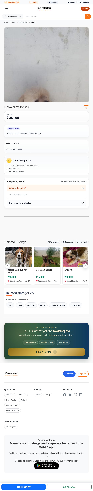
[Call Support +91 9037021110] (78, 2)
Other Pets (75, 305)
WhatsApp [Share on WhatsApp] (53, 242)
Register (82, 374)
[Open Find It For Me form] (46, 341)
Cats (20, 305)
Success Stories (12, 405)
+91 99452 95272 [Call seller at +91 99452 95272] (15, 171)
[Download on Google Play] (46, 465)
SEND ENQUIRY (24, 487)
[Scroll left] (7, 265)
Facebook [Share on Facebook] (68, 242)
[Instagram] (75, 394)
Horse (43, 305)
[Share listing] (86, 107)
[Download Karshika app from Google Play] (12, 2)
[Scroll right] (85, 265)
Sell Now (69, 374)
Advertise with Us (12, 410)
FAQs (23, 400)
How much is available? (20, 203)
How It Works (11, 400)
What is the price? (17, 188)
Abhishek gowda (22, 160)
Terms (38, 395)
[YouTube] (70, 394)
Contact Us (22, 395)
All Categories (11, 427)
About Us (9, 395)
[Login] (33, 2)
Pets (14, 22)
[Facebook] (64, 394)
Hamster (31, 305)
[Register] (52, 2)
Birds (10, 305)
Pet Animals (23, 22)
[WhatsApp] (69, 487)
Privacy (47, 395)
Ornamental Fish (58, 305)
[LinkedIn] (80, 394)
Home (6, 22)
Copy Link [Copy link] (82, 242)
